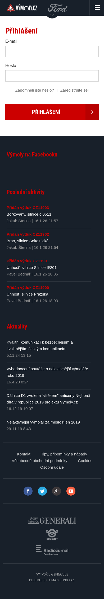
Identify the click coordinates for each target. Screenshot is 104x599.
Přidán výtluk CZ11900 (28, 287)
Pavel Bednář (18, 274)
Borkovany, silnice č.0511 (29, 214)
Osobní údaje (52, 467)
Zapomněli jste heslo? (34, 90)
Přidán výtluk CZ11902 (28, 234)
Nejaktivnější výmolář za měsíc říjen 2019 (43, 422)
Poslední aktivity (26, 192)
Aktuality (17, 326)
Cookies (85, 460)
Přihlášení (65, 112)
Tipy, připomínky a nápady (64, 454)
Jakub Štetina (19, 220)
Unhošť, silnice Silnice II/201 (32, 267)
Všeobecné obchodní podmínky (39, 460)
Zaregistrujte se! (74, 90)
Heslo (10, 65)
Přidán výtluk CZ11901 (28, 261)
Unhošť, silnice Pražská (27, 294)
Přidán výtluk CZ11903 (28, 207)
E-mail (11, 41)
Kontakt (23, 454)
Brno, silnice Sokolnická (27, 241)
